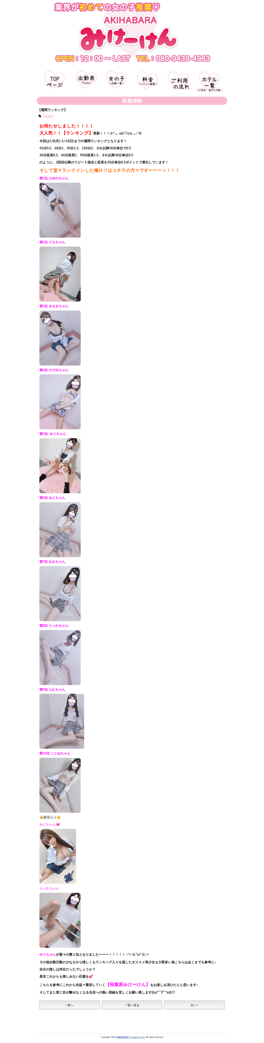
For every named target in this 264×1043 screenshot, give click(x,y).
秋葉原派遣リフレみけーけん (131, 1032)
